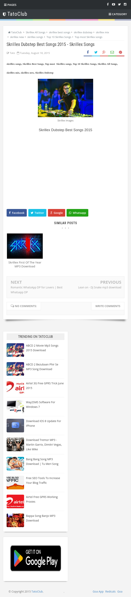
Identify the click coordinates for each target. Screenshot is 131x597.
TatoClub (37, 591)
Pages (10, 5)
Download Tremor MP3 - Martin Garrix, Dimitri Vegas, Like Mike (44, 444)
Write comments (107, 306)
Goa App (98, 591)
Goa (119, 591)
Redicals (110, 591)
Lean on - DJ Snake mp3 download (99, 287)
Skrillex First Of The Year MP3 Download (24, 264)
